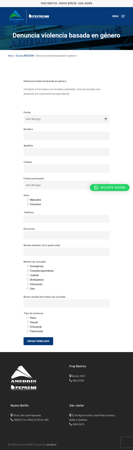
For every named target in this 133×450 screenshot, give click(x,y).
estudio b (51, 444)
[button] (118, 16)
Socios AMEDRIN (25, 55)
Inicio (11, 55)
